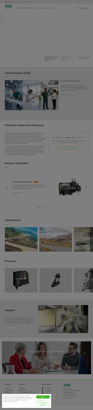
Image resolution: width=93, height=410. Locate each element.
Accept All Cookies (43, 397)
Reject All (43, 400)
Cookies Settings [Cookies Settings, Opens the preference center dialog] (43, 404)
